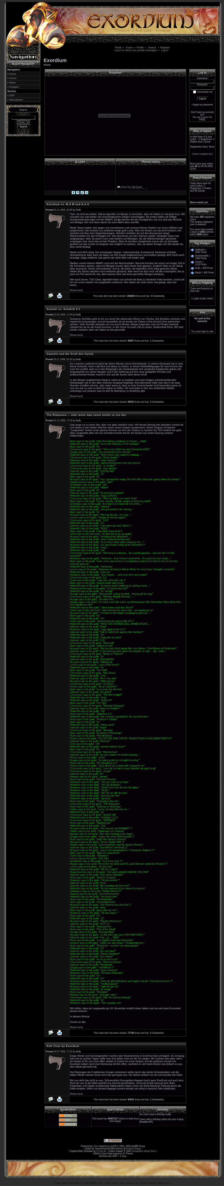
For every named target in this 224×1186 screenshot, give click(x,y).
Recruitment (16, 99)
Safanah (199, 249)
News (12, 82)
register (205, 117)
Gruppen (14, 86)
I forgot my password (202, 104)
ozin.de (102, 1151)
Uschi (198, 261)
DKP (12, 95)
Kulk (197, 268)
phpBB (113, 1146)
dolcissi (201, 224)
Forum (129, 47)
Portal (118, 47)
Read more (76, 290)
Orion (96, 1146)
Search (152, 47)
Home (12, 73)
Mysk (198, 272)
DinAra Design (133, 1148)
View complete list (202, 154)
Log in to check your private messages (135, 50)
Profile (140, 47)
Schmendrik (201, 255)
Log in (164, 50)
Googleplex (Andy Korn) (144, 1151)
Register (165, 47)
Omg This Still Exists (131, 188)
